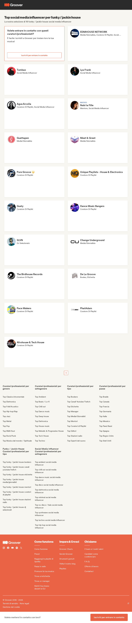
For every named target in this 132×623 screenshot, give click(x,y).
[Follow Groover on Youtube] (12, 548)
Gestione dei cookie (11, 607)
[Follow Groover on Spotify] (17, 548)
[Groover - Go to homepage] (18, 542)
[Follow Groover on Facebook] (8, 548)
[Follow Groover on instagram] (4, 548)
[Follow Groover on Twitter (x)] (21, 548)
